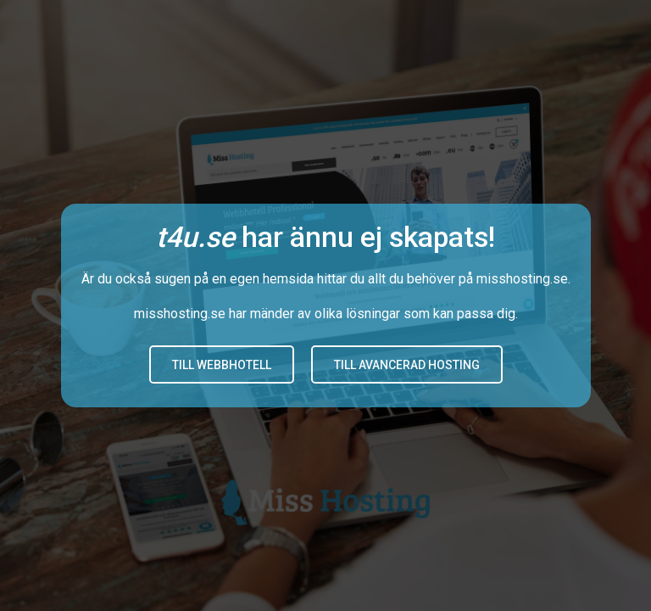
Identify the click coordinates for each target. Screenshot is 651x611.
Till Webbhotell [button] (221, 365)
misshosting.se (522, 279)
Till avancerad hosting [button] (407, 365)
